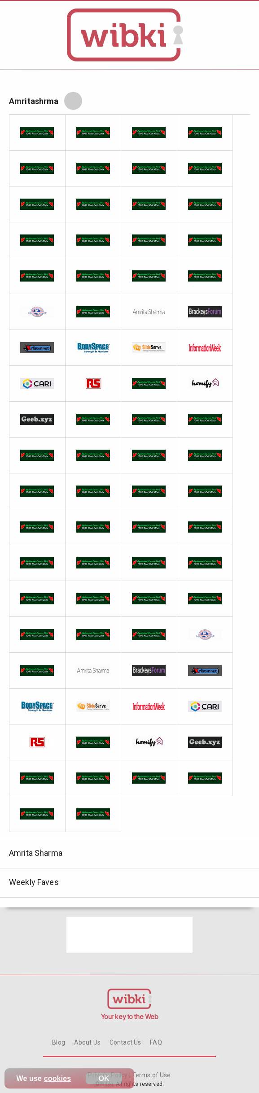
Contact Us (125, 1042)
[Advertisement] (129, 935)
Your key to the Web (129, 1016)
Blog (58, 1042)
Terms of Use (151, 1075)
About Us (87, 1042)
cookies (57, 1078)
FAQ (156, 1042)
